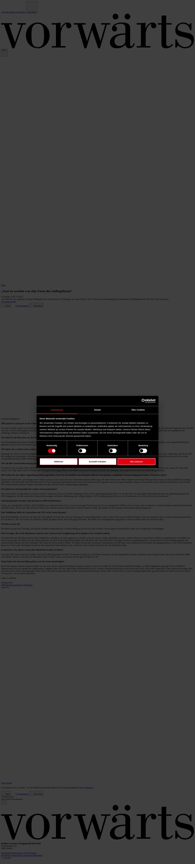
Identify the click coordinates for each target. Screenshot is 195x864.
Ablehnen (58, 461)
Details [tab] (97, 409)
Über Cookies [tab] (138, 409)
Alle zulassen (136, 461)
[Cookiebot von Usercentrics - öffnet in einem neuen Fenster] (143, 401)
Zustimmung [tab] (57, 409)
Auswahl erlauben (97, 461)
